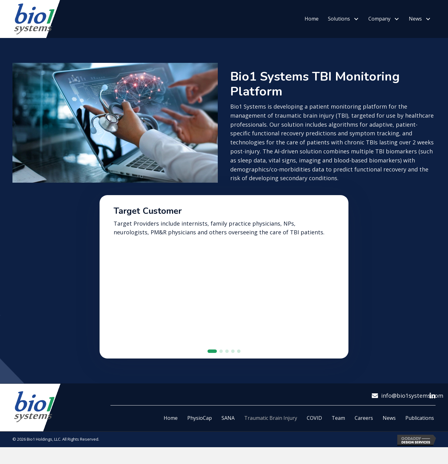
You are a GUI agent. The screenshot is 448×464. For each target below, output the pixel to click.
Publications (419, 424)
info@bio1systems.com (412, 402)
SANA (228, 424)
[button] (356, 19)
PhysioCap (199, 424)
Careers (364, 424)
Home (171, 424)
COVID (314, 424)
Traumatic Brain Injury (270, 424)
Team (338, 424)
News (389, 424)
